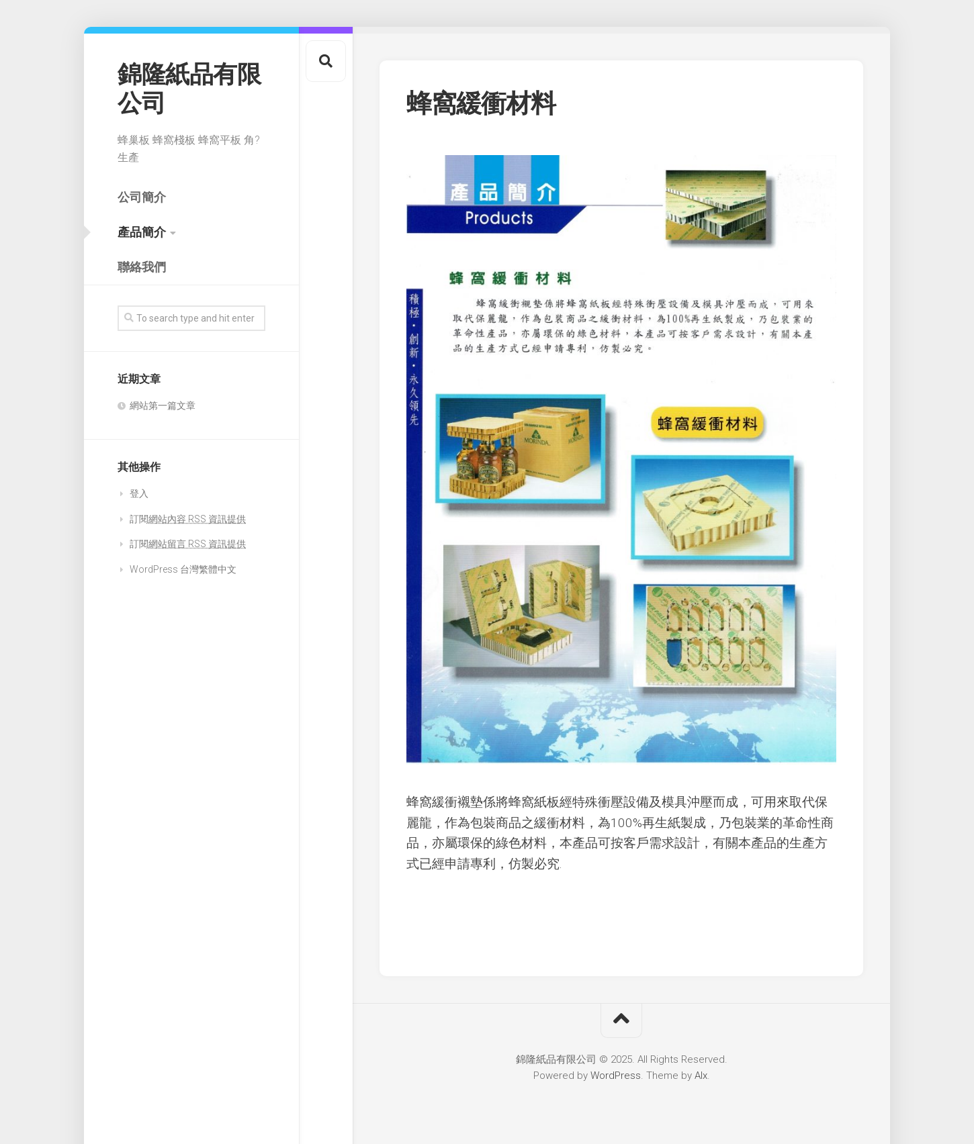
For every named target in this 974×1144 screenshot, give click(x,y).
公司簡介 (142, 197)
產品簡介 (142, 232)
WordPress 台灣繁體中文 (183, 569)
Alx (701, 1075)
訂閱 (188, 519)
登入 (139, 493)
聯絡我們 (142, 267)
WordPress (615, 1075)
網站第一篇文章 (162, 405)
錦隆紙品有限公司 (189, 88)
